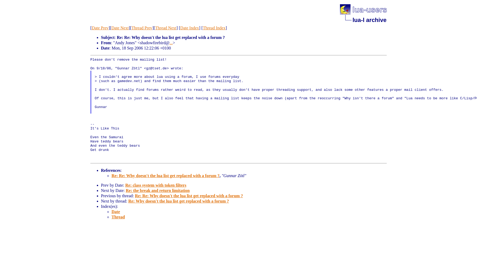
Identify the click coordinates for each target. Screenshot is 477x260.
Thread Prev (141, 28)
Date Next (120, 28)
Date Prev (100, 28)
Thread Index (214, 28)
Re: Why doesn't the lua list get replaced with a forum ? (178, 201)
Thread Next (165, 28)
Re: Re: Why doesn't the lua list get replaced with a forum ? (166, 175)
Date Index (189, 28)
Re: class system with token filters (155, 185)
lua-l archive (370, 20)
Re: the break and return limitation (158, 190)
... (171, 43)
